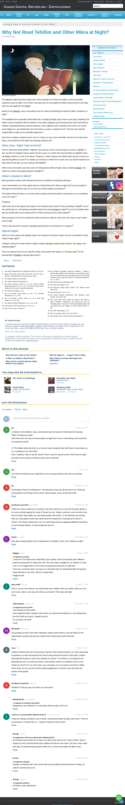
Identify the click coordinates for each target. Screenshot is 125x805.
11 (65, 188)
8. (2, 298)
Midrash (16, 111)
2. (2, 274)
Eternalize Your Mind (66, 378)
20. (49, 313)
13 (60, 205)
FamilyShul (57, 15)
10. (3, 306)
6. (2, 291)
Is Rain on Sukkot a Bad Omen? (20, 358)
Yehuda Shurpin (9, 36)
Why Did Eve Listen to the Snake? (21, 355)
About (8, 1)
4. (2, 281)
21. (49, 316)
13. (49, 282)
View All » (54, 363)
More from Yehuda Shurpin (15, 331)
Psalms (56, 209)
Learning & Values (11, 24)
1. (2, 271)
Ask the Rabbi (99, 1)
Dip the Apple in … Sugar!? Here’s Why (68, 355)
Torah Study (16, 261)
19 (15, 246)
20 (77, 251)
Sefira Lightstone (11, 95)
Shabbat (17, 255)
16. (49, 292)
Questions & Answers (31, 24)
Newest (18, 409)
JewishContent (104, 15)
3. (2, 279)
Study (46, 15)
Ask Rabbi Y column (34, 326)
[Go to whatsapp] (119, 797)
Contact (118, 1)
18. (49, 300)
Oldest (25, 409)
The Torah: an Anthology (24, 378)
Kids (67, 15)
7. (2, 293)
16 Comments (72, 392)
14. (49, 285)
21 (40, 254)
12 (16, 196)
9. (2, 303)
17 (72, 225)
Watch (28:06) (61, 392)
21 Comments (17, 392)
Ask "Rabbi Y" (50, 24)
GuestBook (19, 15)
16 (69, 212)
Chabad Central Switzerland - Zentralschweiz (64, 7)
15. (49, 287)
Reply (13, 461)
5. (2, 284)
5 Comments (60, 382)
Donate (14, 1)
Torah (27, 106)
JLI (28, 15)
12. (49, 271)
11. (3, 308)
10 (43, 170)
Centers (91, 15)
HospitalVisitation (78, 15)
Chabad (78, 168)
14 (81, 205)
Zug (36, 15)
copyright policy (32, 341)
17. (49, 295)
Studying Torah (64, 387)
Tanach (6, 261)
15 (66, 209)
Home (2, 1)
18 (19, 238)
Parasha (118, 15)
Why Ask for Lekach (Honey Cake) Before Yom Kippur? (21, 362)
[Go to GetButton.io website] (119, 802)
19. (49, 311)
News (8, 15)
